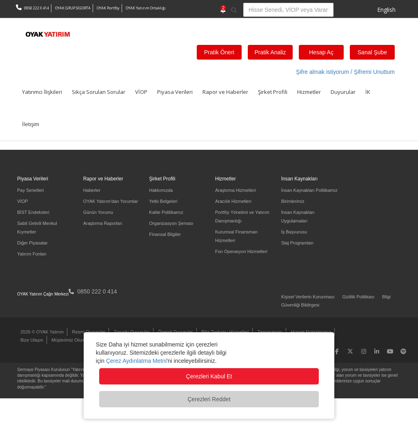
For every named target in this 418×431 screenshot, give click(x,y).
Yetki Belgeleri (163, 201)
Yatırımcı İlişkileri (42, 92)
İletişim (30, 124)
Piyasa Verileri (175, 92)
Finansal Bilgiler (165, 234)
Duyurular (343, 92)
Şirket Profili (272, 92)
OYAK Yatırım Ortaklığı (146, 8)
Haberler (91, 190)
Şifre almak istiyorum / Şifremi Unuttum (345, 72)
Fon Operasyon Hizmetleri (241, 251)
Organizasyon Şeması (171, 223)
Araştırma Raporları (102, 223)
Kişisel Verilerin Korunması (308, 296)
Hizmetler (309, 92)
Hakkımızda (161, 190)
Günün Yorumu (98, 212)
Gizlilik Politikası (358, 296)
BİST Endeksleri (33, 212)
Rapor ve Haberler (225, 92)
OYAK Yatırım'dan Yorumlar (110, 201)
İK (367, 92)
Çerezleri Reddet (208, 399)
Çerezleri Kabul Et (209, 376)
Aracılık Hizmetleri (233, 201)
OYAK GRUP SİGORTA (73, 8)
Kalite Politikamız (166, 212)
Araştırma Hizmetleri (235, 190)
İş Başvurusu (294, 231)
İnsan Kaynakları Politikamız (309, 190)
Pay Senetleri (30, 190)
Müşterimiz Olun (67, 340)
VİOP (141, 92)
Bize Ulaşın (31, 340)
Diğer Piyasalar (32, 242)
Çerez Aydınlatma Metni (136, 361)
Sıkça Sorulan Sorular (98, 92)
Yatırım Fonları (32, 253)
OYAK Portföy (108, 8)
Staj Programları (297, 242)
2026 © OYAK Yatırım (42, 331)
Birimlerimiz (293, 201)
